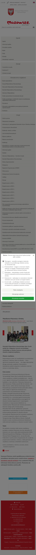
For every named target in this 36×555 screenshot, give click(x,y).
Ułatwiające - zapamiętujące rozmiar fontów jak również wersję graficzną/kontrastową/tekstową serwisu (16, 274)
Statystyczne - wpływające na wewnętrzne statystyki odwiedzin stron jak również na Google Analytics (17, 278)
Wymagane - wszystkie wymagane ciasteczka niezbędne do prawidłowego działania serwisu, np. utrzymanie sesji (15, 262)
